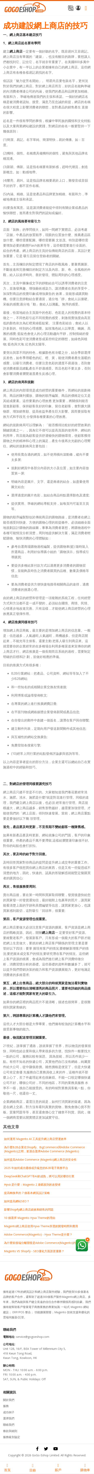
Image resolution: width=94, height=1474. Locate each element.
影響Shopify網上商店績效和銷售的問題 (28, 1209)
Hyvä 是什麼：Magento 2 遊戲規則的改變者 (32, 1184)
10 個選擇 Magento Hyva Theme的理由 (29, 1218)
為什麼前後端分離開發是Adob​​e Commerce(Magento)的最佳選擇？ (47, 1243)
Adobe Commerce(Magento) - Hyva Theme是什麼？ (38, 1234)
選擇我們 (8, 1418)
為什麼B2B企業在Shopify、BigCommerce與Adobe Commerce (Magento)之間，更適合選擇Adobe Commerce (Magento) (44, 1149)
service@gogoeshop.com (32, 1337)
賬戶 (58, 1467)
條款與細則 (10, 1431)
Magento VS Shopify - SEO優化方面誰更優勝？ (34, 1251)
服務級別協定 (11, 1437)
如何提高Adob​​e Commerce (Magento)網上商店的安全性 (40, 1159)
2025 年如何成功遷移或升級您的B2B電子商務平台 (36, 1168)
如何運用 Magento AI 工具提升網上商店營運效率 (35, 1139)
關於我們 (8, 1400)
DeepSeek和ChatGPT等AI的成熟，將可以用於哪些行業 (39, 1176)
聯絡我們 (8, 1425)
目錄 (32, 1467)
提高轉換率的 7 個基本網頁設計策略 (27, 1193)
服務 (6, 1406)
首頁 (7, 1467)
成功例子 (8, 1412)
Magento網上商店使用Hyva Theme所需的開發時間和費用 (41, 1226)
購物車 (85, 1467)
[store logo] (25, 8)
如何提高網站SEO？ (16, 1201)
